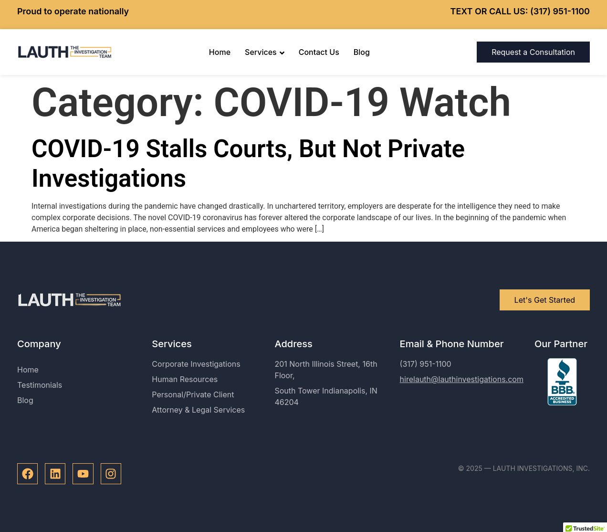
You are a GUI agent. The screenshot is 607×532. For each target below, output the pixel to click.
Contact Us (319, 52)
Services (264, 52)
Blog (362, 52)
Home (219, 52)
